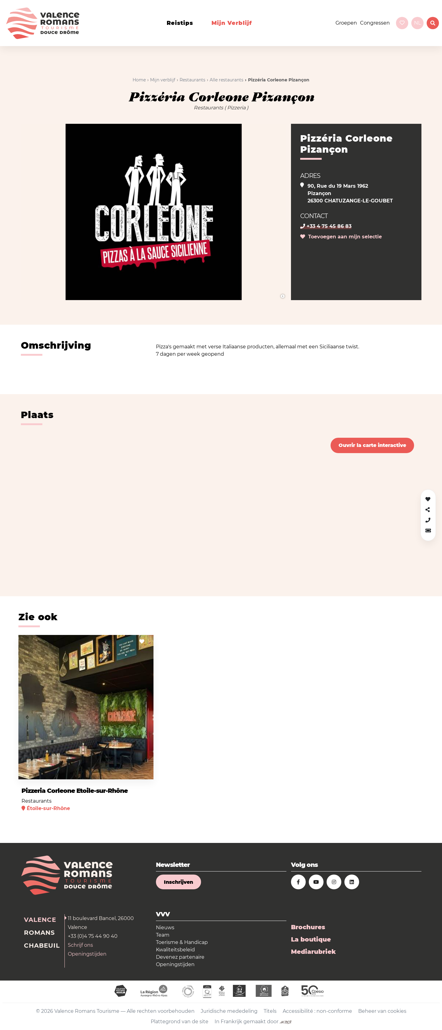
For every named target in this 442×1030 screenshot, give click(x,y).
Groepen (346, 23)
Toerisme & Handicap (182, 942)
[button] (428, 531)
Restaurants (192, 80)
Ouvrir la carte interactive (372, 445)
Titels (270, 1011)
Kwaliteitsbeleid (175, 950)
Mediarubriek (313, 951)
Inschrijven (178, 882)
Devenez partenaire (180, 957)
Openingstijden (87, 954)
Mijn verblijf (231, 23)
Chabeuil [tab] (42, 945)
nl (417, 23)
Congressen (375, 23)
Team (162, 935)
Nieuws (165, 927)
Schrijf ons (80, 945)
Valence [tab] (40, 919)
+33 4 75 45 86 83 (325, 226)
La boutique (311, 939)
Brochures (308, 927)
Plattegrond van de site (179, 1021)
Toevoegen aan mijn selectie (341, 237)
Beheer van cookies (382, 1011)
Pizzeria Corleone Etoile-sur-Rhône (74, 790)
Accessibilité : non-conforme (317, 1011)
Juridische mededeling (229, 1011)
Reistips (180, 23)
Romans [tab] (39, 932)
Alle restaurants (226, 80)
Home (139, 80)
